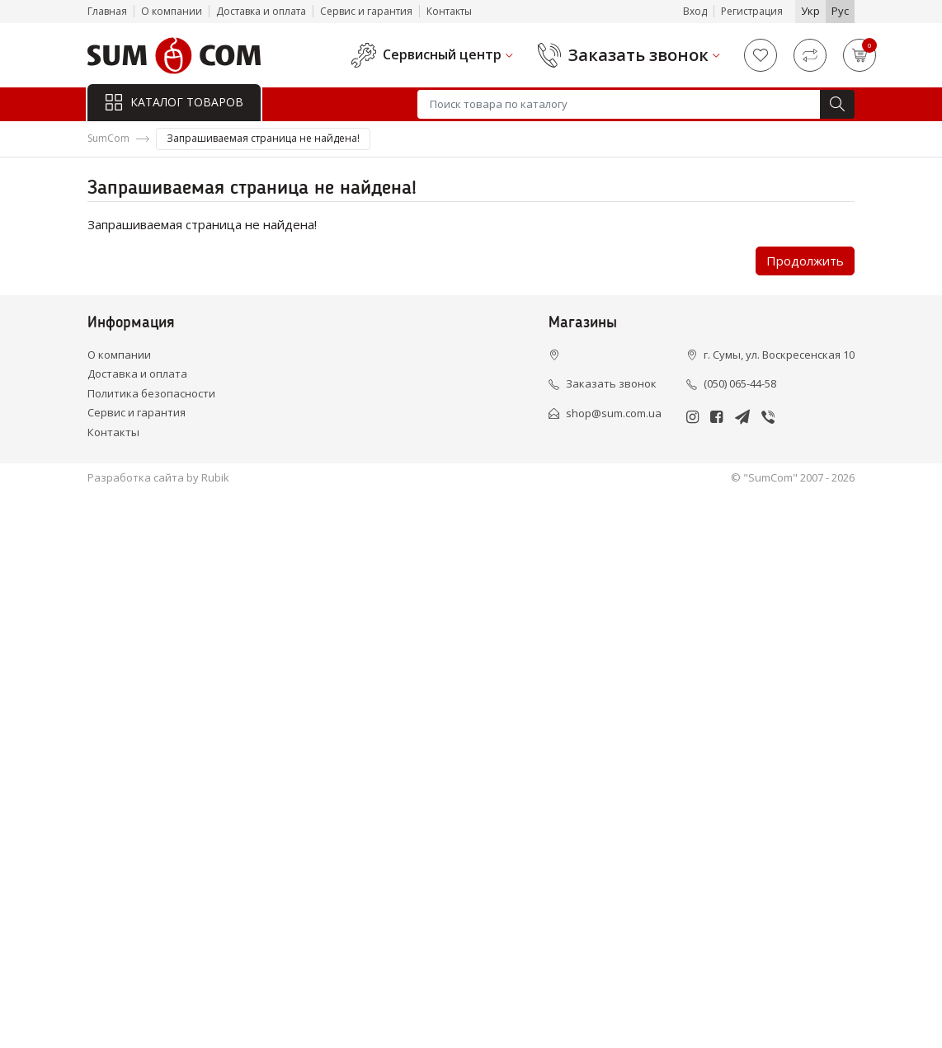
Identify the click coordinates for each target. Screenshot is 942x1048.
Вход (695, 11)
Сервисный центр (442, 55)
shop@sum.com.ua (614, 413)
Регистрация (752, 11)
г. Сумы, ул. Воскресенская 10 (779, 354)
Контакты (449, 11)
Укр (810, 10)
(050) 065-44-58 (740, 383)
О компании (171, 11)
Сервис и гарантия (366, 11)
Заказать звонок (638, 55)
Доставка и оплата (261, 11)
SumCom (108, 138)
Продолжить (805, 260)
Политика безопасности (151, 393)
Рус (840, 10)
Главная (107, 11)
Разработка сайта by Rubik (158, 477)
